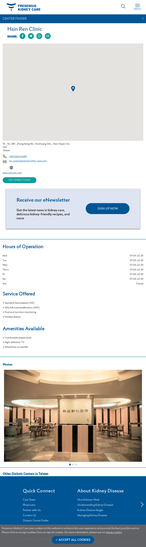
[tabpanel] (73, 416)
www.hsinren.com (12, 173)
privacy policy (114, 532)
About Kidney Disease (100, 490)
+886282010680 (18, 156)
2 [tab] (73, 464)
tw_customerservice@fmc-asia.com (28, 161)
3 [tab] (76, 464)
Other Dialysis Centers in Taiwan (25, 473)
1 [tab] (70, 464)
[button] (73, 88)
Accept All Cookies (74, 539)
